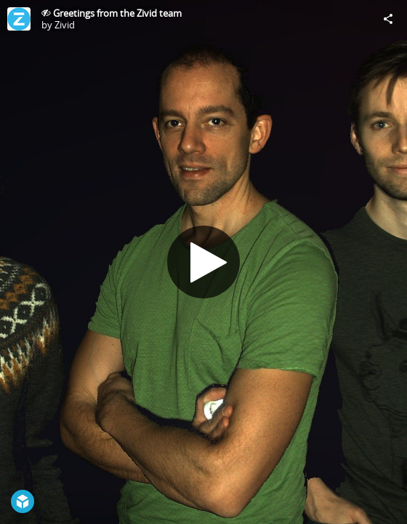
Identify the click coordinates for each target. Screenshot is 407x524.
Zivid (65, 24)
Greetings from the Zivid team (117, 13)
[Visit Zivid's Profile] (19, 19)
